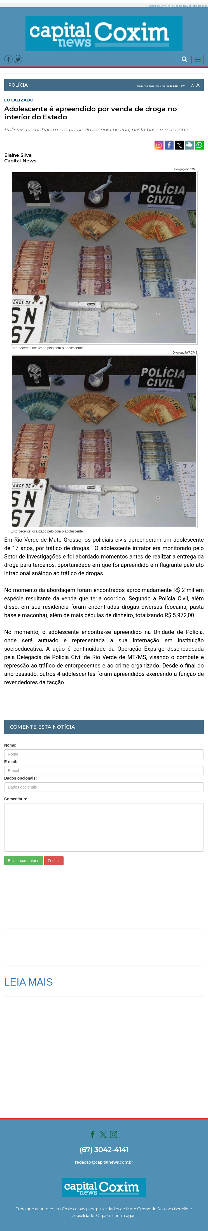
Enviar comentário (23, 860)
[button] (184, 58)
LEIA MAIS (28, 982)
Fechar (54, 860)
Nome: (10, 745)
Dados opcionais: (20, 778)
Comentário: (15, 799)
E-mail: (10, 761)
